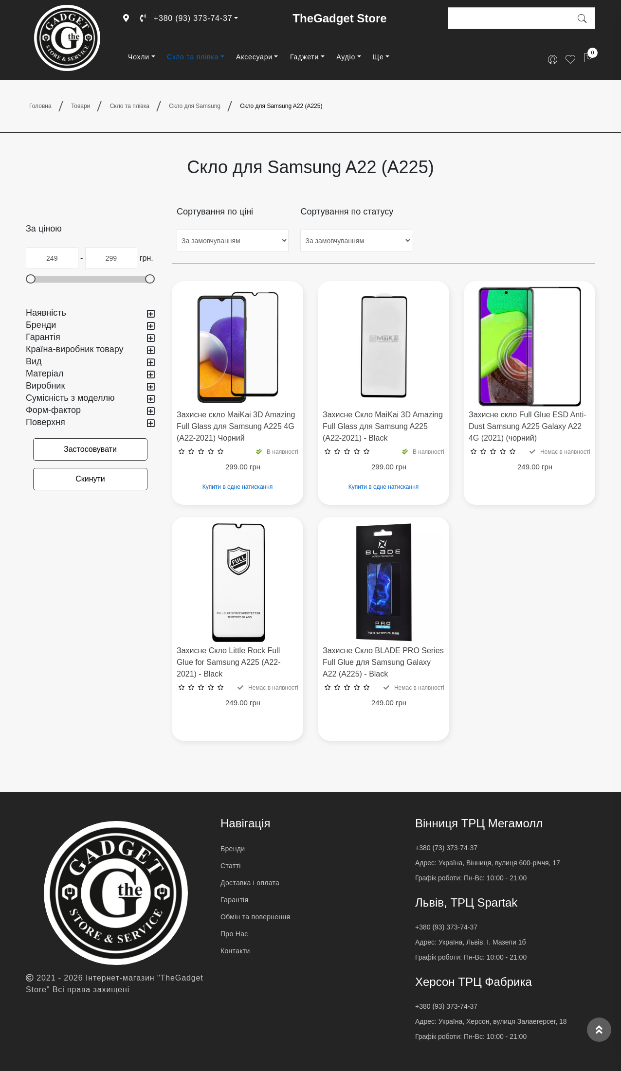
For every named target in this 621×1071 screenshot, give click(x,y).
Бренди (90, 325)
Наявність (90, 313)
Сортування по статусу (346, 211)
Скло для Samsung (194, 106)
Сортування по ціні (215, 211)
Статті (230, 866)
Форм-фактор (90, 410)
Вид (90, 362)
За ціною (44, 228)
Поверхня (90, 422)
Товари (80, 106)
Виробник (90, 386)
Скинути (90, 479)
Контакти (235, 951)
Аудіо (345, 57)
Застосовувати (90, 449)
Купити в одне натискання (237, 486)
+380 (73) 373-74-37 (446, 848)
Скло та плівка (193, 57)
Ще (378, 57)
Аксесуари (254, 57)
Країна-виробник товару (90, 349)
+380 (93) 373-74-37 (186, 18)
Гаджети (304, 57)
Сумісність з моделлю (90, 398)
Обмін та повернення (255, 917)
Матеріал (90, 374)
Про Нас (234, 934)
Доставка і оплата (249, 883)
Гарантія (90, 337)
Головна (40, 106)
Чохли (138, 57)
